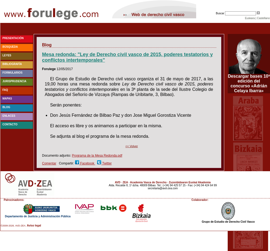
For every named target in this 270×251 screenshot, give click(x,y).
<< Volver (131, 146)
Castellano (263, 18)
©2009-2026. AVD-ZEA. (13, 225)
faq (5, 89)
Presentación (13, 38)
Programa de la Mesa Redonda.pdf (97, 155)
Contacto (10, 124)
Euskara (250, 18)
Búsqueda (10, 46)
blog (6, 107)
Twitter (106, 163)
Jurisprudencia (14, 81)
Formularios (12, 72)
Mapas (7, 98)
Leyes (6, 55)
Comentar (49, 163)
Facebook (87, 163)
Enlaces (8, 115)
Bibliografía (12, 64)
